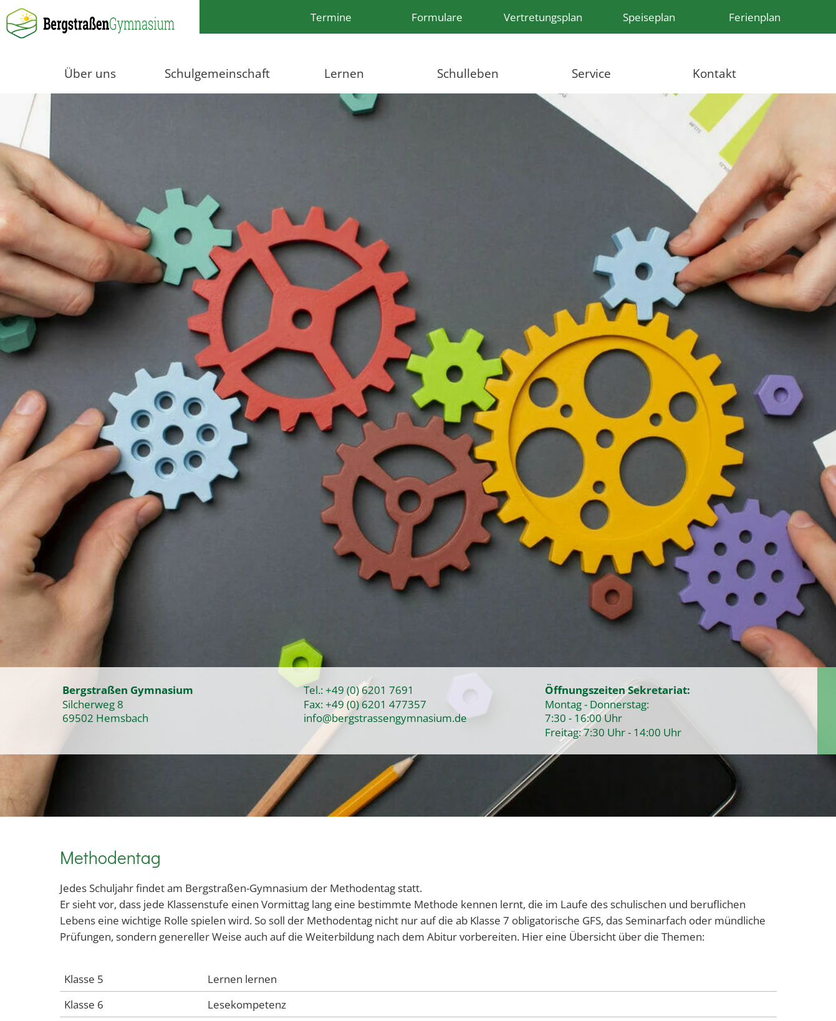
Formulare (437, 16)
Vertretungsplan (543, 16)
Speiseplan (649, 16)
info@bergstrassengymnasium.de (385, 717)
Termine (331, 16)
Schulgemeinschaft (217, 73)
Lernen (344, 73)
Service (591, 73)
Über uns (90, 73)
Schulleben (468, 73)
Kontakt (714, 73)
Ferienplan (755, 16)
